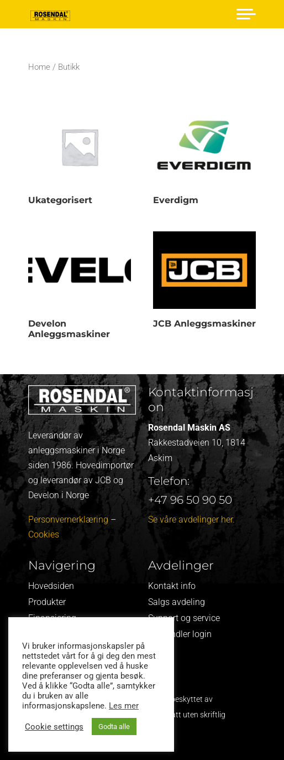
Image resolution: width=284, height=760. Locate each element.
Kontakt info (172, 586)
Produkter (47, 602)
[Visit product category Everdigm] (204, 159)
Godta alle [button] (114, 726)
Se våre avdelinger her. (191, 519)
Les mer (124, 706)
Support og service (184, 618)
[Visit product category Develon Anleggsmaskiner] (79, 287)
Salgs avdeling (176, 602)
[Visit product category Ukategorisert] (79, 159)
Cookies (43, 534)
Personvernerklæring (68, 519)
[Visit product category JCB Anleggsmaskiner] (204, 282)
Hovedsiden (51, 586)
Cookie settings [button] (54, 727)
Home (39, 67)
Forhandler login (180, 634)
